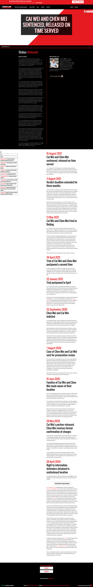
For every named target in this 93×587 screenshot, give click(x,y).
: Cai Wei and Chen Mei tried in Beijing (8, 167)
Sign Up (76, 7)
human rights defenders (62, 546)
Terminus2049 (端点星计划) (52, 489)
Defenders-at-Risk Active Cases (83, 585)
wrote (65, 538)
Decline (81, 2)
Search (48, 6)
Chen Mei (54, 487)
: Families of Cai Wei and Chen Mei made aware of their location (8, 184)
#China (36, 585)
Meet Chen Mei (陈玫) (55, 76)
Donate (71, 7)
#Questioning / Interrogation (64, 585)
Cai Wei (48, 487)
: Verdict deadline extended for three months (9, 163)
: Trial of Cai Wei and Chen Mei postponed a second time (9, 171)
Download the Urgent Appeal (62, 483)
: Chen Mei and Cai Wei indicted (8, 177)
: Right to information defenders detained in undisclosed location (9, 193)
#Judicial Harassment (47, 585)
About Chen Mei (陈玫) (6, 46)
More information (39, 2)
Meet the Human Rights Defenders (21, 7)
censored (55, 498)
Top (1, 154)
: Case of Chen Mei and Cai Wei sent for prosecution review (9, 180)
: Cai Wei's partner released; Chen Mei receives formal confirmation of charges (8, 189)
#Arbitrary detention (54, 585)
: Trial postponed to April (8, 174)
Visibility (42, 7)
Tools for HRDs (32, 7)
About (2, 157)
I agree (75, 2)
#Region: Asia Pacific (31, 585)
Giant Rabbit (50, 578)
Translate (90, 11)
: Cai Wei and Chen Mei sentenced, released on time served (8, 159)
